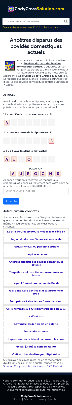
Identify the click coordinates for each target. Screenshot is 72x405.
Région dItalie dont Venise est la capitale (36, 239)
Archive (54, 399)
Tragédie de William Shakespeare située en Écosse (36, 274)
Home (17, 399)
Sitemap (29, 399)
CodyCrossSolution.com (36, 396)
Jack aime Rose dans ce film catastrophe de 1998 (36, 292)
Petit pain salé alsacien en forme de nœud (36, 301)
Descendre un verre (36, 331)
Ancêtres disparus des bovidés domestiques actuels (36, 263)
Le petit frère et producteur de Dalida (36, 283)
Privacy (42, 399)
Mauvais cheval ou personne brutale (36, 246)
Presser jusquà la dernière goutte (36, 346)
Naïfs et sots (36, 316)
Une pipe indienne (36, 254)
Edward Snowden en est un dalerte (36, 324)
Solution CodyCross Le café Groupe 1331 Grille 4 (32, 366)
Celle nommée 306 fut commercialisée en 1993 (36, 308)
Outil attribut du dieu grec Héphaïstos (36, 354)
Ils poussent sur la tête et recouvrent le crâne (36, 339)
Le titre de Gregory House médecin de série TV (36, 231)
